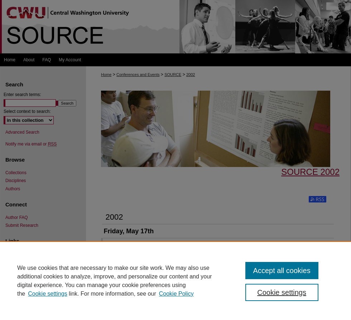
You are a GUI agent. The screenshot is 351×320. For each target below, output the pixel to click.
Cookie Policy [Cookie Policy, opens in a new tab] (176, 294)
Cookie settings (47, 294)
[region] (175, 280)
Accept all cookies (282, 270)
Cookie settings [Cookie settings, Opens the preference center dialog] (281, 292)
